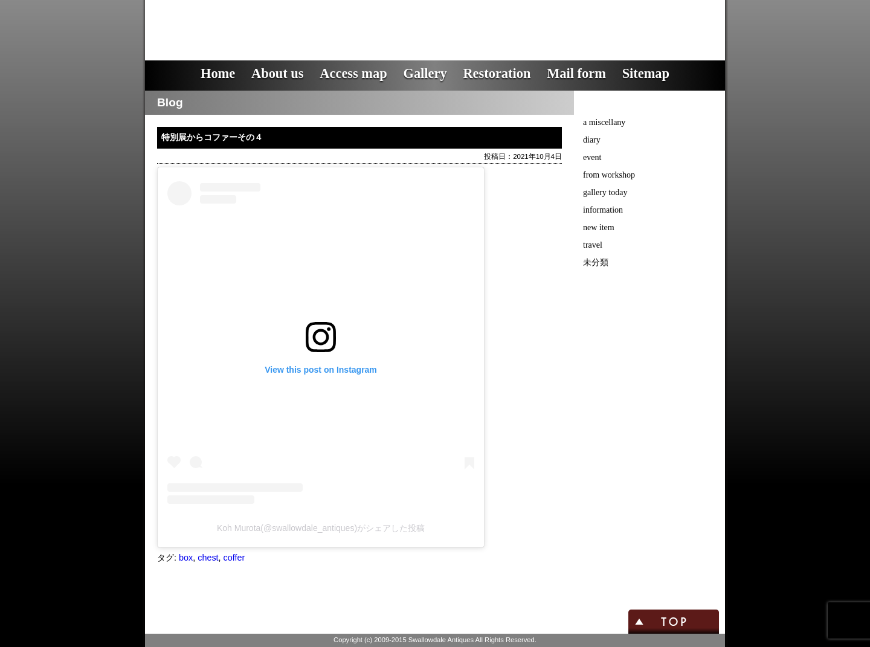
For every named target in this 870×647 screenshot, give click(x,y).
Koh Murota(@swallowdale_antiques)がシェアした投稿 (321, 528)
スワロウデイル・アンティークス (362, 21)
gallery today (605, 192)
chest (208, 557)
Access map (353, 73)
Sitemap (645, 73)
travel (592, 244)
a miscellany (604, 122)
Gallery (424, 73)
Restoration (496, 73)
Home (218, 73)
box (186, 557)
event (592, 157)
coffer (234, 557)
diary (592, 139)
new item (598, 227)
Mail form (576, 73)
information (603, 209)
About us (277, 73)
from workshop (609, 174)
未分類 (595, 262)
